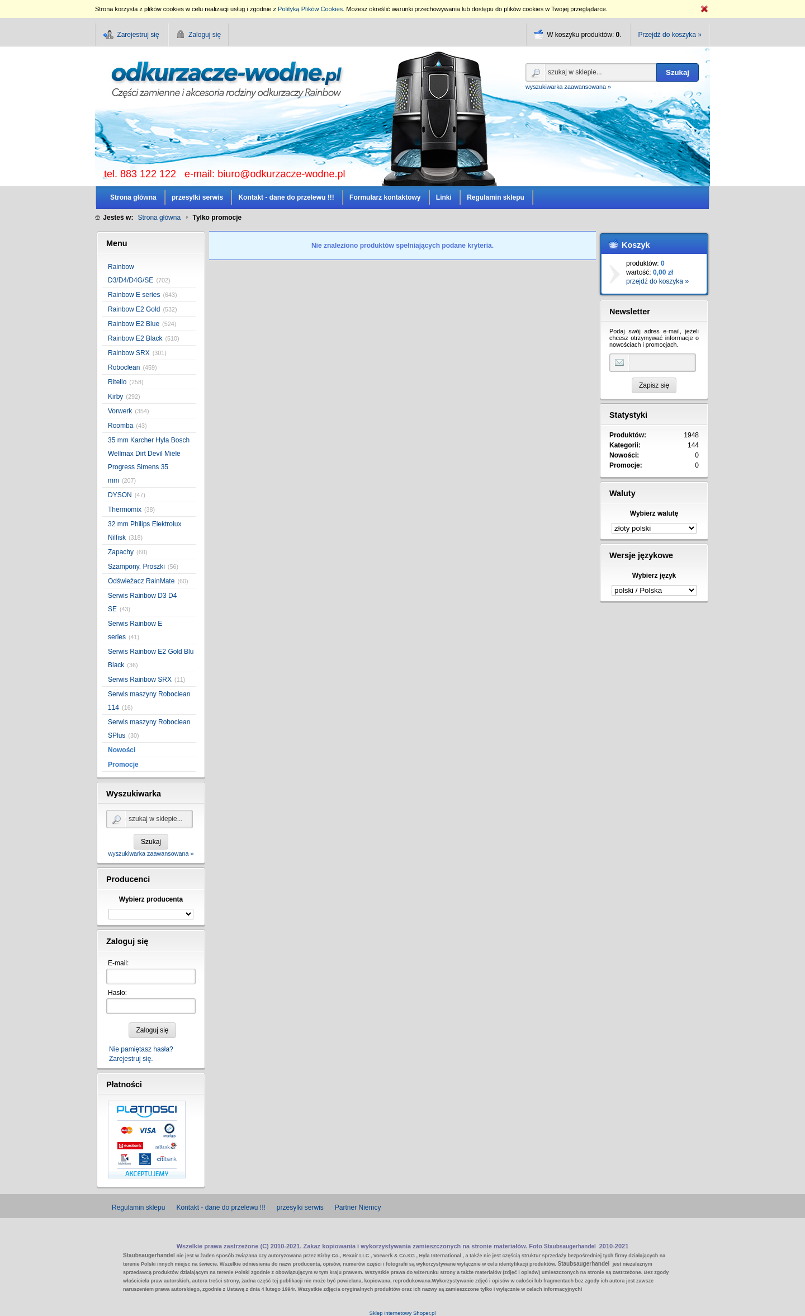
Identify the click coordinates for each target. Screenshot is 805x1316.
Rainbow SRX (129, 353)
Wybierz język (654, 575)
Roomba (120, 426)
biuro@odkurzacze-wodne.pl (281, 174)
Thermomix (124, 509)
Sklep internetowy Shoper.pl (403, 1313)
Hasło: (117, 993)
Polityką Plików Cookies (310, 9)
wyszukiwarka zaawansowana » (568, 86)
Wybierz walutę (654, 513)
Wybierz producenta (151, 899)
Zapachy (121, 552)
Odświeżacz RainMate (141, 581)
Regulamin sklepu (138, 1207)
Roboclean (124, 367)
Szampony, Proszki (136, 566)
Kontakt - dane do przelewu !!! (220, 1207)
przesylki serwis (300, 1207)
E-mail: (118, 963)
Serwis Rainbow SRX (140, 679)
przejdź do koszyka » (657, 281)
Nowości (121, 750)
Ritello (117, 382)
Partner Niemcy (358, 1207)
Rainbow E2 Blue (133, 324)
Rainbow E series (134, 295)
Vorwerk (120, 411)
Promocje (123, 764)
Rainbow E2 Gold (134, 309)
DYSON (120, 495)
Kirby (115, 396)
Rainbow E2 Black (135, 338)
